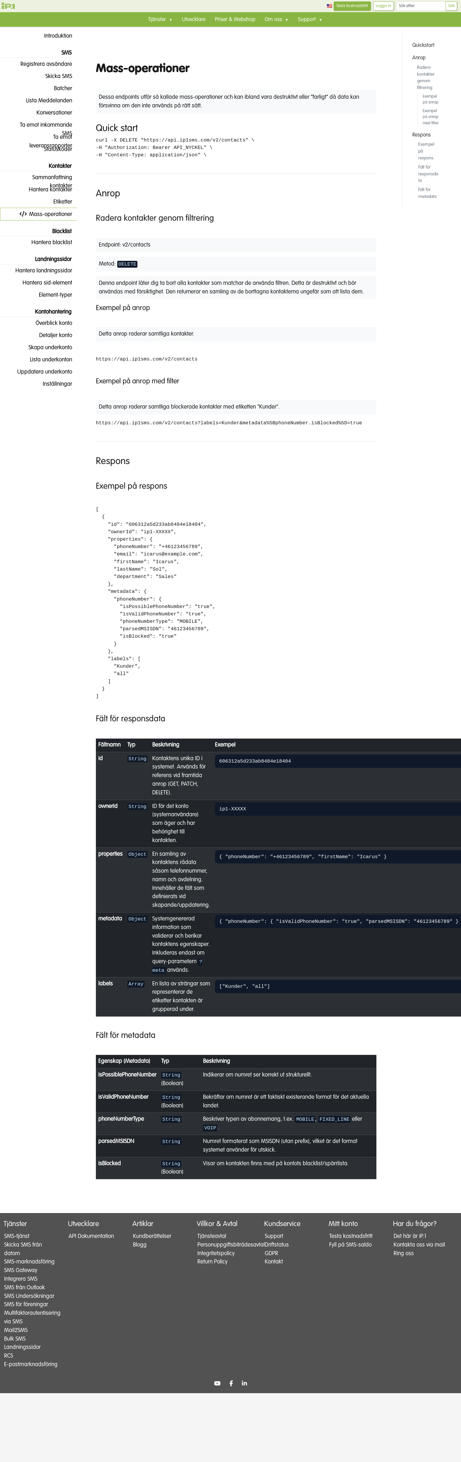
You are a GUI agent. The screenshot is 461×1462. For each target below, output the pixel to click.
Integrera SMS (20, 1287)
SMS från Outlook (24, 1296)
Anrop (419, 58)
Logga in (383, 6)
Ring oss (404, 1262)
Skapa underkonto (45, 347)
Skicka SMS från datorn (23, 1249)
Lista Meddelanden (44, 101)
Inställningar (52, 384)
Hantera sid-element (42, 283)
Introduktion (53, 36)
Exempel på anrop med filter (430, 117)
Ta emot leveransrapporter (50, 138)
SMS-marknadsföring (23, 1266)
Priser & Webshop (235, 19)
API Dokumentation (91, 1236)
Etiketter (58, 202)
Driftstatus (277, 1245)
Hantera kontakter (45, 190)
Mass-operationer (46, 214)
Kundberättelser (152, 1236)
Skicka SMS (54, 76)
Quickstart (423, 45)
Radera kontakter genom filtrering (426, 77)
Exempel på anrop (430, 99)
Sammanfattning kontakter (47, 179)
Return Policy (212, 1262)
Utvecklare (193, 19)
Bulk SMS (15, 1356)
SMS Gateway (20, 1279)
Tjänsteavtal (211, 1236)
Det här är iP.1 (410, 1236)
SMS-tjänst (16, 1236)
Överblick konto (49, 323)
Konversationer (49, 113)
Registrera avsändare (41, 64)
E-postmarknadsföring (28, 1386)
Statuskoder (53, 149)
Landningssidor (22, 1365)
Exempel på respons (426, 151)
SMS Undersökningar (23, 1309)
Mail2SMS (16, 1347)
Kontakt (274, 1262)
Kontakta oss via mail (413, 1249)
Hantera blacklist (47, 242)
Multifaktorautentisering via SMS (29, 1335)
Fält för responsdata (428, 174)
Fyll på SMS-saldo (350, 1245)
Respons (421, 135)
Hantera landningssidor (39, 271)
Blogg (140, 1245)
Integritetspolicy (216, 1253)
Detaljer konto (51, 335)
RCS (8, 1373)
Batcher (58, 88)
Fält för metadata (427, 193)
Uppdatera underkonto (40, 372)
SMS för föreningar (26, 1322)
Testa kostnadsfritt (352, 6)
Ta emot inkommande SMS (41, 126)
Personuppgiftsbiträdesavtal (223, 1245)
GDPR (271, 1253)
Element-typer (50, 295)
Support (274, 1236)
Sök (451, 6)
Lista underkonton (46, 360)
